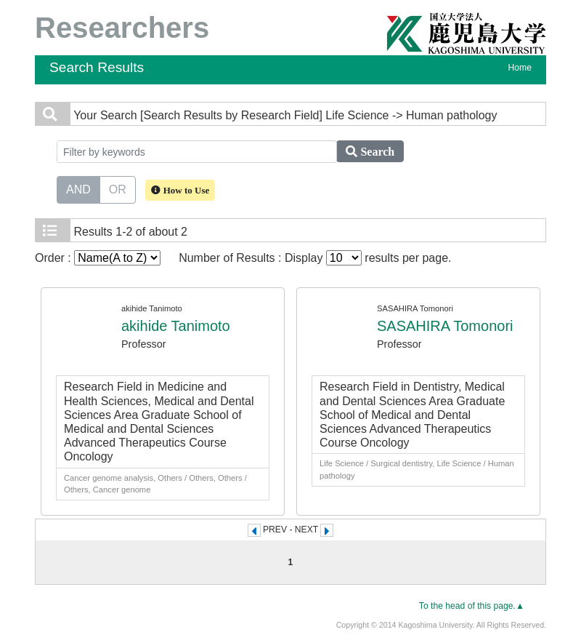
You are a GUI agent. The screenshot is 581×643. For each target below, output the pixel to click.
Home (520, 68)
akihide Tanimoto (175, 326)
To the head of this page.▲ (471, 606)
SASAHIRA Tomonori (445, 326)
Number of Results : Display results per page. (315, 257)
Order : (98, 257)
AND (78, 188)
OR (117, 188)
